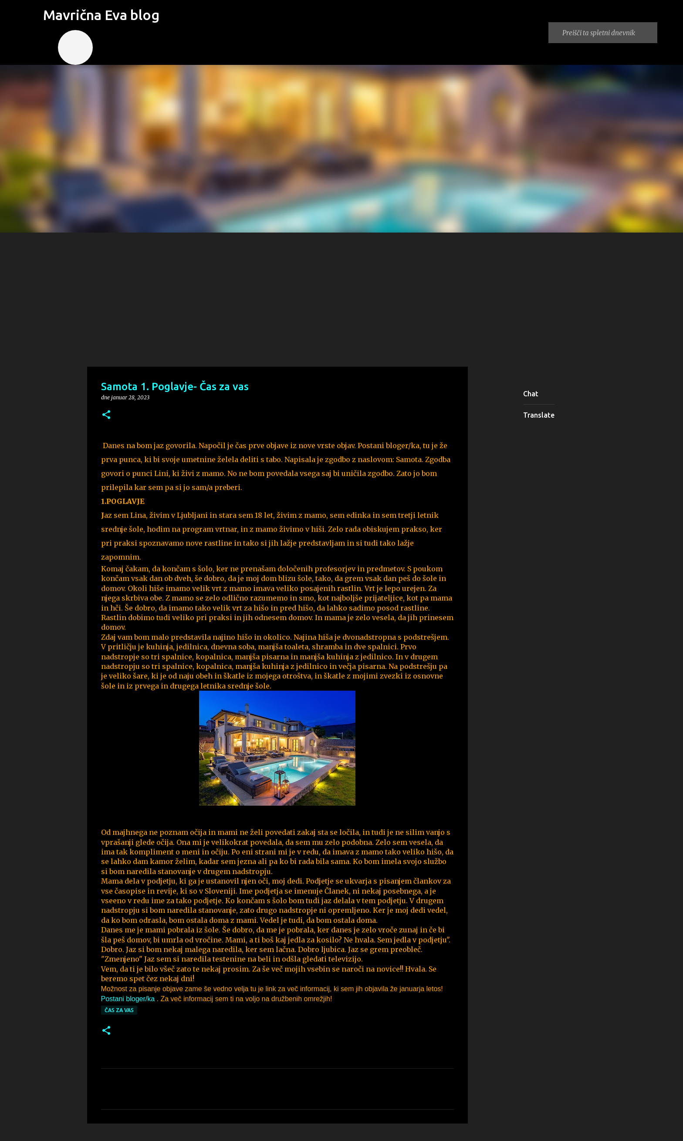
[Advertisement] (341, 298)
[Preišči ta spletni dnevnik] (608, 32)
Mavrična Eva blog (101, 15)
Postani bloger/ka (128, 999)
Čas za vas (119, 1010)
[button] (106, 415)
